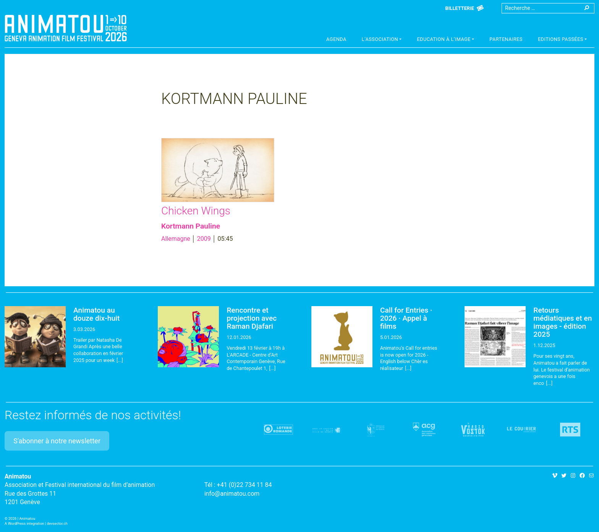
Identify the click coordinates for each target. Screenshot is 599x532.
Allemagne (175, 238)
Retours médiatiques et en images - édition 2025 (562, 322)
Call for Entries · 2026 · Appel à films (406, 318)
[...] (120, 360)
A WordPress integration (24, 523)
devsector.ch (57, 523)
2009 (204, 238)
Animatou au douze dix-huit (96, 314)
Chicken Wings (195, 210)
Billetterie (459, 8)
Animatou (66, 28)
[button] (382, 40)
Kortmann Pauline (190, 226)
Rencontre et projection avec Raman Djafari (252, 318)
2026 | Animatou (21, 518)
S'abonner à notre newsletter (56, 441)
